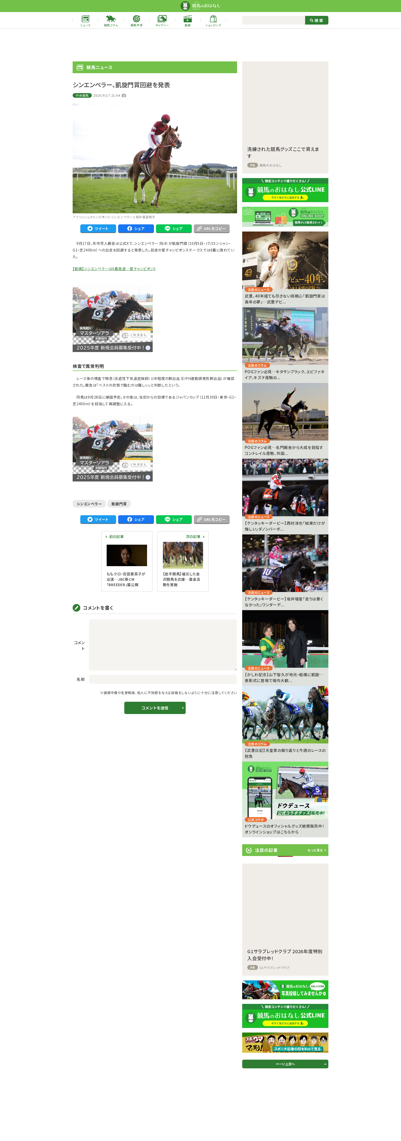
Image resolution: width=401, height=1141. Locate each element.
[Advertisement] (200, 45)
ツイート (98, 228)
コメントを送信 (154, 707)
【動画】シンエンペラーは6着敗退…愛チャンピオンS (114, 268)
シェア (135, 228)
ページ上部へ (285, 1064)
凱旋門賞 (119, 503)
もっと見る (315, 850)
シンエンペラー (89, 503)
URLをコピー (211, 228)
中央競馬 (82, 95)
